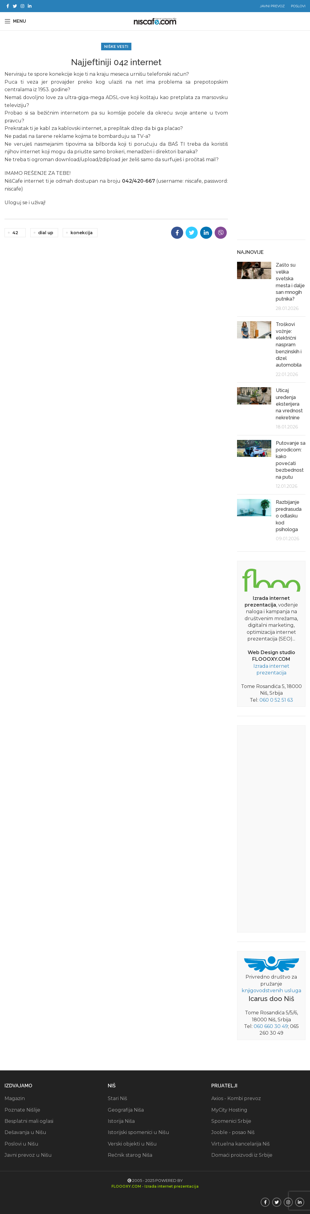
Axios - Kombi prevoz (236, 1098)
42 (15, 232)
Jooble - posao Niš (233, 1132)
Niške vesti (116, 46)
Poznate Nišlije (22, 1110)
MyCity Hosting (229, 1110)
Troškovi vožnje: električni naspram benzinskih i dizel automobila (289, 344)
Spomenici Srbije (231, 1121)
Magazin (15, 1098)
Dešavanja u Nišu (25, 1132)
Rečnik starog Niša (130, 1155)
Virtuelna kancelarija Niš (240, 1144)
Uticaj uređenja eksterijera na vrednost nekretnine (289, 404)
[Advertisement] (271, 140)
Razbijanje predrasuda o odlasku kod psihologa (289, 515)
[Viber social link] (221, 233)
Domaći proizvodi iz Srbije (241, 1155)
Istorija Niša (121, 1121)
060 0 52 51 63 (276, 700)
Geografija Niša (126, 1110)
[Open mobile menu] (15, 21)
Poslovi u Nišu (21, 1144)
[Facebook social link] (8, 6)
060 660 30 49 (271, 1026)
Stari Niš (117, 1098)
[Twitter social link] (15, 6)
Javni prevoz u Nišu (28, 1155)
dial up (45, 232)
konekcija (82, 232)
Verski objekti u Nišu (132, 1144)
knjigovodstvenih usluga (271, 990)
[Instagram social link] (22, 6)
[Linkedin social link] (29, 6)
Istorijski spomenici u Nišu (138, 1132)
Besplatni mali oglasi (29, 1121)
